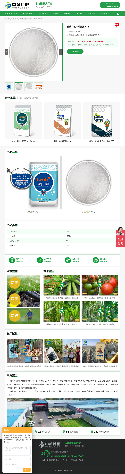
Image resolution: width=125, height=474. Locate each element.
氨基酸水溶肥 (28, 13)
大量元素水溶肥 (11, 13)
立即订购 (75, 51)
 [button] (6, 52)
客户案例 (91, 13)
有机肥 (67, 13)
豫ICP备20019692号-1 (62, 470)
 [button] (61, 52)
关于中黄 (103, 13)
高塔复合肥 (43, 13)
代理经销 (78, 13)
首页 (9, 19)
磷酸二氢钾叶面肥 (35, 19)
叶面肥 (56, 13)
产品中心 (16, 19)
